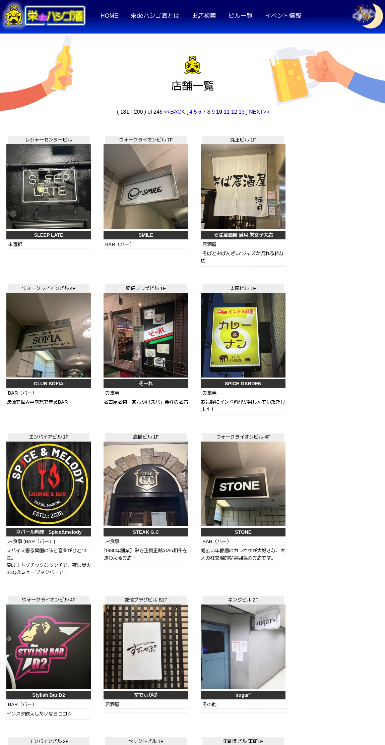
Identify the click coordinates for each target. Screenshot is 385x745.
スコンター (267, 498)
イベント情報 (283, 15)
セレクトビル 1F (267, 422)
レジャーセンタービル (38, 138)
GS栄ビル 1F (268, 557)
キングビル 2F (115, 422)
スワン (115, 632)
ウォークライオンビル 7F (115, 138)
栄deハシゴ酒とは (155, 15)
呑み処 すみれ (344, 498)
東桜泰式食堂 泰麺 (267, 632)
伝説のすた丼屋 (38, 632)
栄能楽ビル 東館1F (344, 422)
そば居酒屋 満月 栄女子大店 (191, 215)
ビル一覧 (241, 15)
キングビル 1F (115, 557)
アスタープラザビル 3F (191, 557)
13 (242, 112)
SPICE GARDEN (38, 342)
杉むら (191, 498)
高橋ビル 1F (191, 266)
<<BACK (175, 112)
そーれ (344, 215)
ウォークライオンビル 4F (268, 138)
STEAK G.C (191, 342)
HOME (109, 15)
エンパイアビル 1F (115, 266)
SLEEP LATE (38, 215)
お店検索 (204, 15)
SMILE (114, 215)
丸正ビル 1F (191, 138)
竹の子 (344, 632)
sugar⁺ (114, 498)
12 (234, 112)
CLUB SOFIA (267, 215)
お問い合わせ (295, 702)
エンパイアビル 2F (191, 422)
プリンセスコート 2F (38, 557)
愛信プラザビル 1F (344, 138)
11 (226, 112)
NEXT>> (259, 112)
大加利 (191, 632)
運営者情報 (348, 702)
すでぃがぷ (38, 498)
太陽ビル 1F (38, 266)
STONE (267, 342)
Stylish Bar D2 (344, 342)
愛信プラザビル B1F (38, 422)
